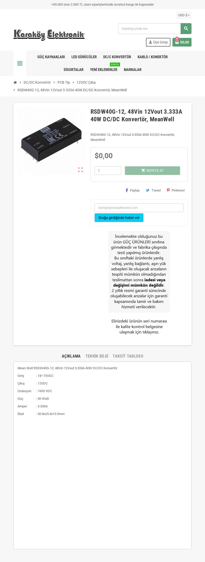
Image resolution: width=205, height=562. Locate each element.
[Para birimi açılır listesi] (184, 15)
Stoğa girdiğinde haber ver (119, 218)
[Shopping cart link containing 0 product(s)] (182, 42)
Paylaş (133, 190)
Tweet (153, 190)
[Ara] (154, 28)
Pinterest (176, 190)
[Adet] (108, 170)
